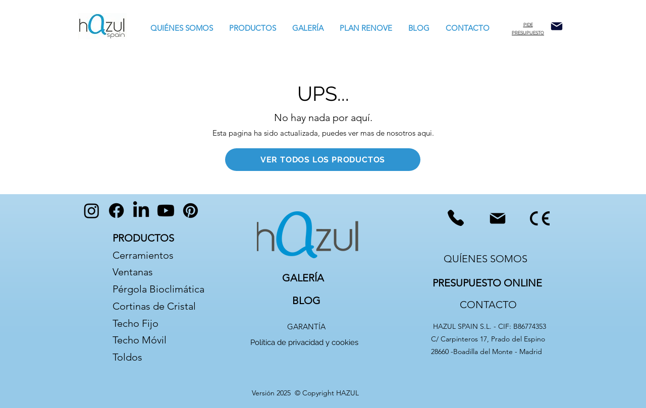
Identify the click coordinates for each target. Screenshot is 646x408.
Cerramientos (143, 255)
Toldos (129, 357)
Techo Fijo (135, 323)
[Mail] (556, 26)
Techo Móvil (140, 340)
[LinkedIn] (141, 210)
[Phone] (455, 218)
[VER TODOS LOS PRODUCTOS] (322, 159)
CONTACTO (488, 305)
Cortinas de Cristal (154, 306)
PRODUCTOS (143, 238)
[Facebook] (116, 210)
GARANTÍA (306, 326)
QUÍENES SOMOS (485, 259)
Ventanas (133, 272)
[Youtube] (166, 210)
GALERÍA (303, 278)
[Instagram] (91, 210)
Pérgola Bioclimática (158, 289)
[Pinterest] (190, 210)
